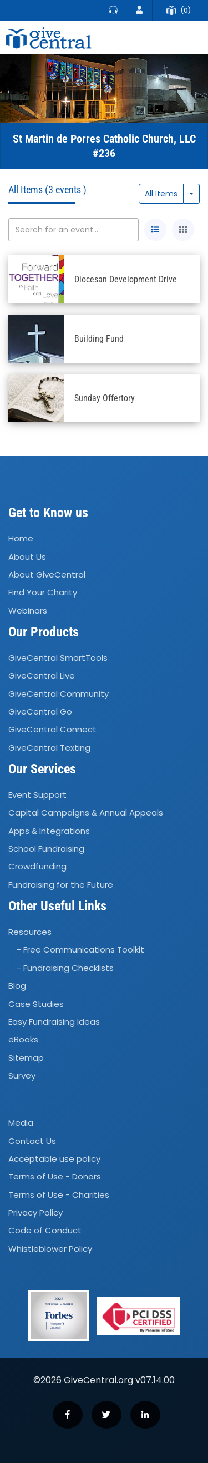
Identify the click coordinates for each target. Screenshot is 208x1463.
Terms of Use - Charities (58, 1195)
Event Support (37, 795)
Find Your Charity (42, 593)
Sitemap (26, 1058)
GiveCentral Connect (52, 730)
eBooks (23, 1039)
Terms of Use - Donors (54, 1176)
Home (20, 538)
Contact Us (32, 1141)
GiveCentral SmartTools (58, 658)
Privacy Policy (35, 1212)
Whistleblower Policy (50, 1248)
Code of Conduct (45, 1231)
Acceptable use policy (54, 1159)
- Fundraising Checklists (65, 968)
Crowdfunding (37, 867)
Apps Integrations (49, 831)
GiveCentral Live (41, 675)
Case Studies (36, 1004)
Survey (21, 1075)
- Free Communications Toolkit (80, 950)
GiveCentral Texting (49, 747)
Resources (30, 932)
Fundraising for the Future (60, 884)
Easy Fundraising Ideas (54, 1021)
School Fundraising (46, 848)
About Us (27, 557)
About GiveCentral (46, 574)
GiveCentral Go (40, 711)
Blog (17, 985)
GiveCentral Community (58, 694)
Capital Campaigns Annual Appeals (85, 813)
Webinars (27, 610)
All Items (161, 193)
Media (20, 1122)
